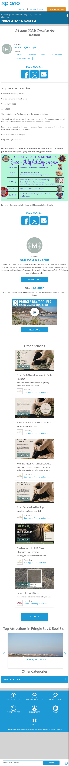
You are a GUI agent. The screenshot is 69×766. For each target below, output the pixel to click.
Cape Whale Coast (14, 14)
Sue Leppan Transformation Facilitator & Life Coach (37, 392)
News (8, 17)
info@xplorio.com (30, 729)
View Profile (34, 279)
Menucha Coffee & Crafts (25, 47)
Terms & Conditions (50, 729)
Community (31, 55)
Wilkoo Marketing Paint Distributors (37, 603)
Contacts (22, 9)
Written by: (35, 257)
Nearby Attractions (23, 59)
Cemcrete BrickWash (28, 593)
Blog (3, 17)
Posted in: (17, 51)
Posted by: (17, 45)
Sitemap (59, 729)
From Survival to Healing (30, 507)
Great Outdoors (56, 55)
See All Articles (35, 616)
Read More (34, 329)
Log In (41, 9)
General (19, 55)
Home (3, 14)
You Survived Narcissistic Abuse (34, 422)
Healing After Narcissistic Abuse (34, 463)
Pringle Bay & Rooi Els (31, 14)
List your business (56, 9)
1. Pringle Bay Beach (36, 659)
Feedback (32, 9)
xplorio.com (40, 729)
